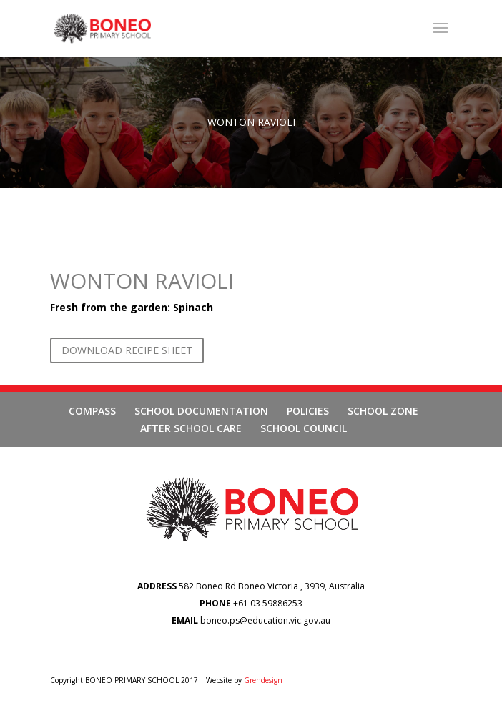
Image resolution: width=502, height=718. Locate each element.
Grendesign (263, 680)
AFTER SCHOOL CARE (191, 428)
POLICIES (308, 411)
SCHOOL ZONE (383, 411)
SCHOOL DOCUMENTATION (201, 411)
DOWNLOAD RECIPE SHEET (126, 350)
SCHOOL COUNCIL (303, 428)
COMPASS (92, 411)
